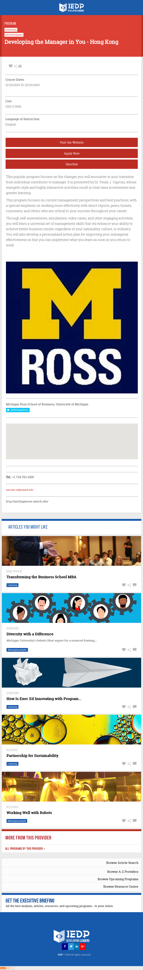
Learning (12, 585)
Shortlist (72, 164)
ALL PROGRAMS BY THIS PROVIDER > (25, 848)
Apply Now (72, 153)
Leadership (11, 29)
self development (14, 34)
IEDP (74, 954)
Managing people (17, 649)
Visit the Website (72, 142)
